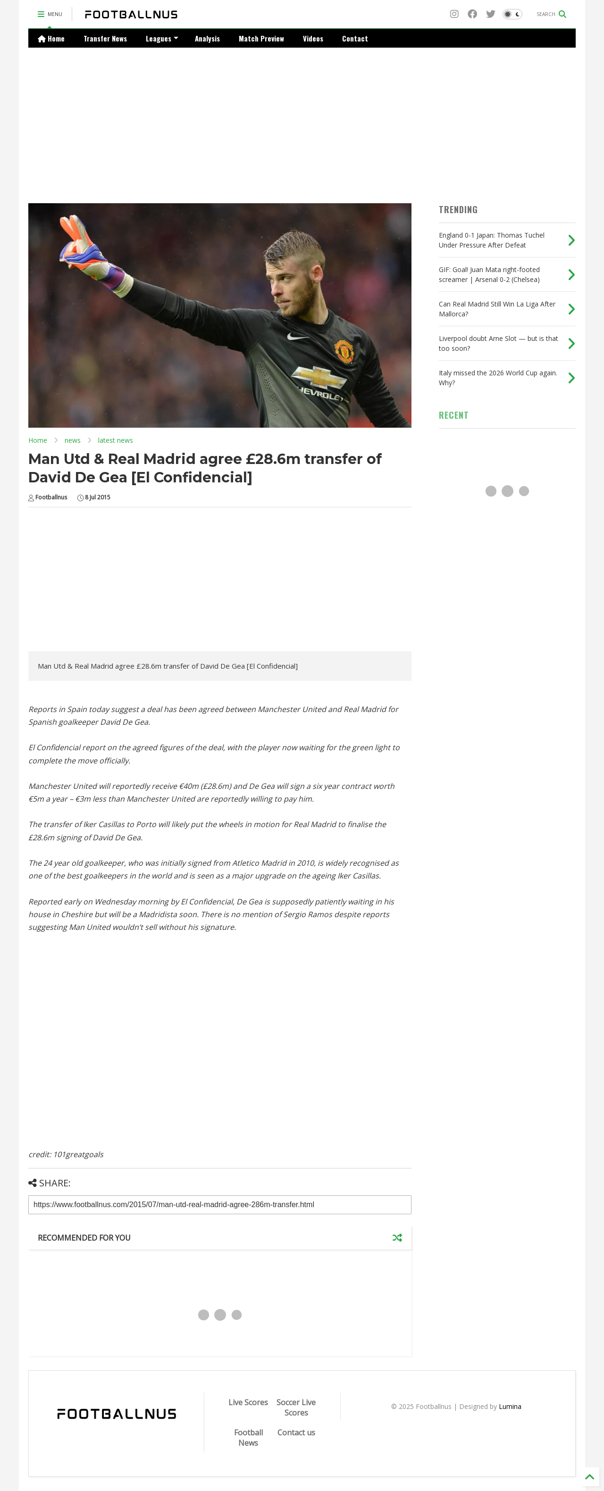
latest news (115, 440)
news (73, 440)
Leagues (162, 38)
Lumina (510, 1406)
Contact (355, 38)
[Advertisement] (302, 118)
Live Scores (248, 1402)
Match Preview (261, 38)
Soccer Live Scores (296, 1407)
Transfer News (105, 38)
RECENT (454, 415)
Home (51, 38)
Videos (313, 38)
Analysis (207, 38)
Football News (248, 1437)
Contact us (296, 1432)
